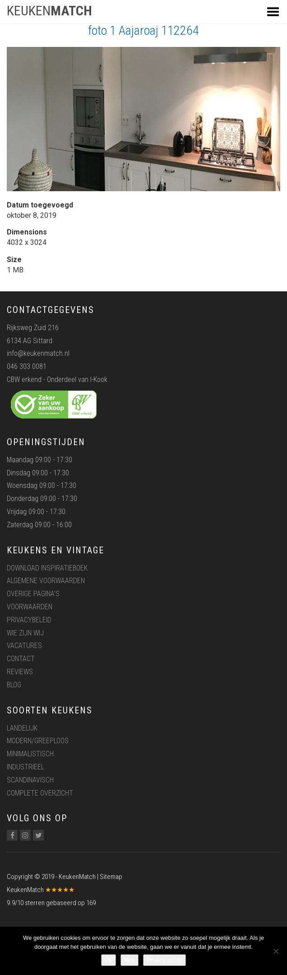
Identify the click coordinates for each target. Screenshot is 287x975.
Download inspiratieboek (47, 568)
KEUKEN (49, 10)
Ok (108, 960)
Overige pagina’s (33, 593)
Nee (129, 960)
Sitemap (111, 877)
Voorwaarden (29, 606)
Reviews (20, 671)
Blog (14, 685)
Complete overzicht (40, 793)
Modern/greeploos (38, 740)
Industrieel (25, 767)
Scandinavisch (30, 780)
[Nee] (275, 951)
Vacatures (24, 645)
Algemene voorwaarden (46, 580)
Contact (21, 658)
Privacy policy (164, 960)
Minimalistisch (30, 754)
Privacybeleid (29, 620)
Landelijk (22, 728)
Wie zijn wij (25, 633)
